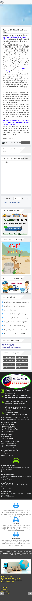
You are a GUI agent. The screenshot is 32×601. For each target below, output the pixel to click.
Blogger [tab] (17, 198)
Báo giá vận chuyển (7, 438)
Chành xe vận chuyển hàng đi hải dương (15, 314)
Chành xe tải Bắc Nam (10, 310)
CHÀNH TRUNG (16, 523)
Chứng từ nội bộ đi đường (9, 428)
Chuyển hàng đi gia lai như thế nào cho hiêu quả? (17, 330)
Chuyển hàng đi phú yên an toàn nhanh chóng (16, 302)
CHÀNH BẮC (15, 509)
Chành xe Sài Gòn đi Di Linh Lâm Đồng (14, 326)
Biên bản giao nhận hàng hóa (10, 429)
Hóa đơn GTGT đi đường (9, 424)
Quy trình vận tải (6, 436)
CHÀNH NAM (16, 538)
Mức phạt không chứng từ (9, 431)
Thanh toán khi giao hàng (9, 443)
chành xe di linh (11, 138)
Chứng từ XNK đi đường (8, 426)
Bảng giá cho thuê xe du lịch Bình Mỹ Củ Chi (16, 322)
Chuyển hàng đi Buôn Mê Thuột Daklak (14, 306)
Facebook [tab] (25, 198)
